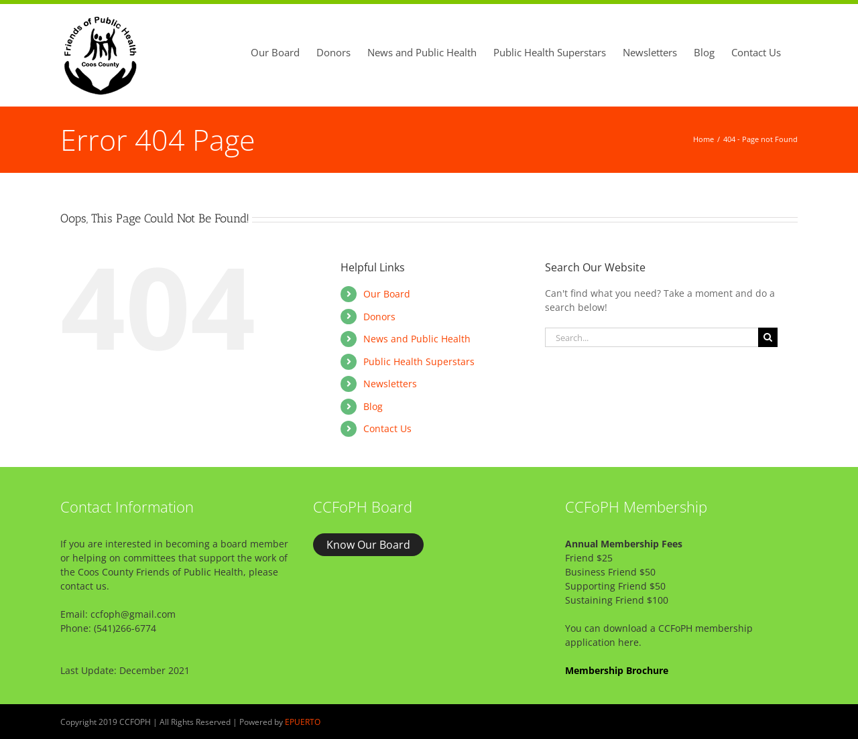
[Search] (768, 337)
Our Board (386, 293)
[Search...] (651, 337)
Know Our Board (368, 544)
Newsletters (390, 383)
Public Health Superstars (419, 361)
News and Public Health (417, 338)
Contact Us (387, 428)
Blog (373, 406)
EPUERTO (302, 722)
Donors (379, 316)
